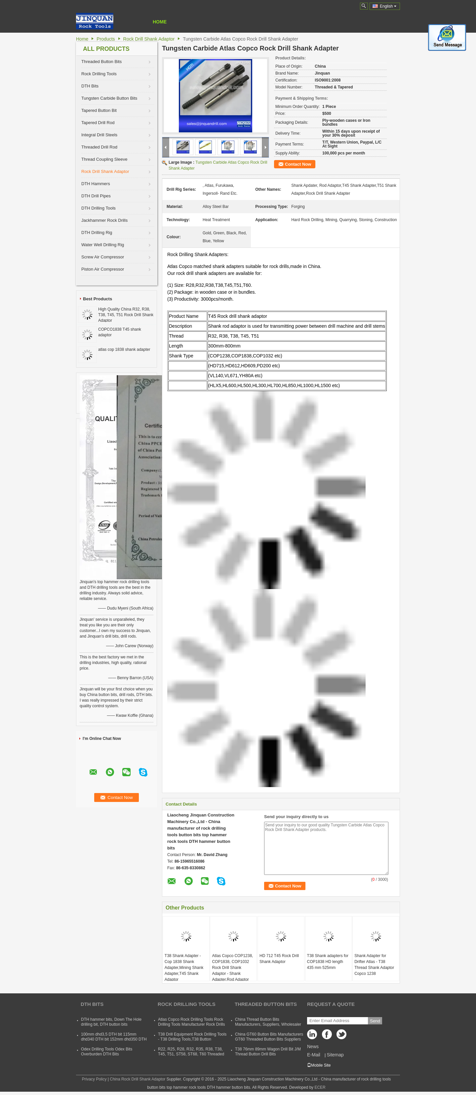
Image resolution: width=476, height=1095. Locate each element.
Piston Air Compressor (102, 269)
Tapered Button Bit (99, 110)
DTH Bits (90, 85)
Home (160, 21)
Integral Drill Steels (99, 134)
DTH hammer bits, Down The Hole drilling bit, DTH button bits (111, 1022)
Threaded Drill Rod (99, 147)
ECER (319, 1087)
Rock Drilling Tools (99, 73)
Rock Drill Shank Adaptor (149, 39)
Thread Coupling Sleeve (104, 159)
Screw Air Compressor (102, 256)
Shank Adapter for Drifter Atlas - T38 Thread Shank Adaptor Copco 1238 (374, 964)
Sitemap (335, 1054)
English (388, 6)
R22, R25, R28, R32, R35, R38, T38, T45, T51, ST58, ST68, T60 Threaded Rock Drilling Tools (191, 1054)
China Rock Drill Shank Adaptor (137, 1079)
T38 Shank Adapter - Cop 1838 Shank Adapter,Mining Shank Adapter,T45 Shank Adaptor (184, 967)
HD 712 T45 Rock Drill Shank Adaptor (279, 958)
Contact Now (298, 164)
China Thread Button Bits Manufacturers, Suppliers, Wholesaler (268, 1022)
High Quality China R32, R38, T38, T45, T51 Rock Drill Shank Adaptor (125, 315)
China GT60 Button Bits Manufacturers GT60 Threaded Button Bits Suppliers (269, 1037)
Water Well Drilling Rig (102, 244)
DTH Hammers (95, 183)
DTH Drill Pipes (96, 195)
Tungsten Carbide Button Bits (109, 98)
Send (375, 1020)
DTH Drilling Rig (96, 232)
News (313, 1046)
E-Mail (313, 1054)
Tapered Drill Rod (97, 122)
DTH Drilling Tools (98, 208)
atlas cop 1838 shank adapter (124, 349)
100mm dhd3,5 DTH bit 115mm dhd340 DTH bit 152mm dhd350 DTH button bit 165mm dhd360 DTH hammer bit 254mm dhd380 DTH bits (114, 1041)
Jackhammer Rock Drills (104, 220)
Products (106, 39)
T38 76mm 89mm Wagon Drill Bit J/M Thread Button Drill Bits (268, 1051)
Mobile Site (319, 1065)
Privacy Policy (94, 1079)
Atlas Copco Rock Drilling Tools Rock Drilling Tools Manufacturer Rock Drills (191, 1022)
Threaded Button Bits (101, 61)
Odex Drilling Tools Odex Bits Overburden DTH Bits (106, 1051)
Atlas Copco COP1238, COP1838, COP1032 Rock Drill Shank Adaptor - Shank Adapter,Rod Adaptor (232, 967)
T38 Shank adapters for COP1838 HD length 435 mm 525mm (327, 961)
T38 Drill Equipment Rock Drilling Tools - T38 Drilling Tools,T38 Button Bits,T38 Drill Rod (192, 1039)
